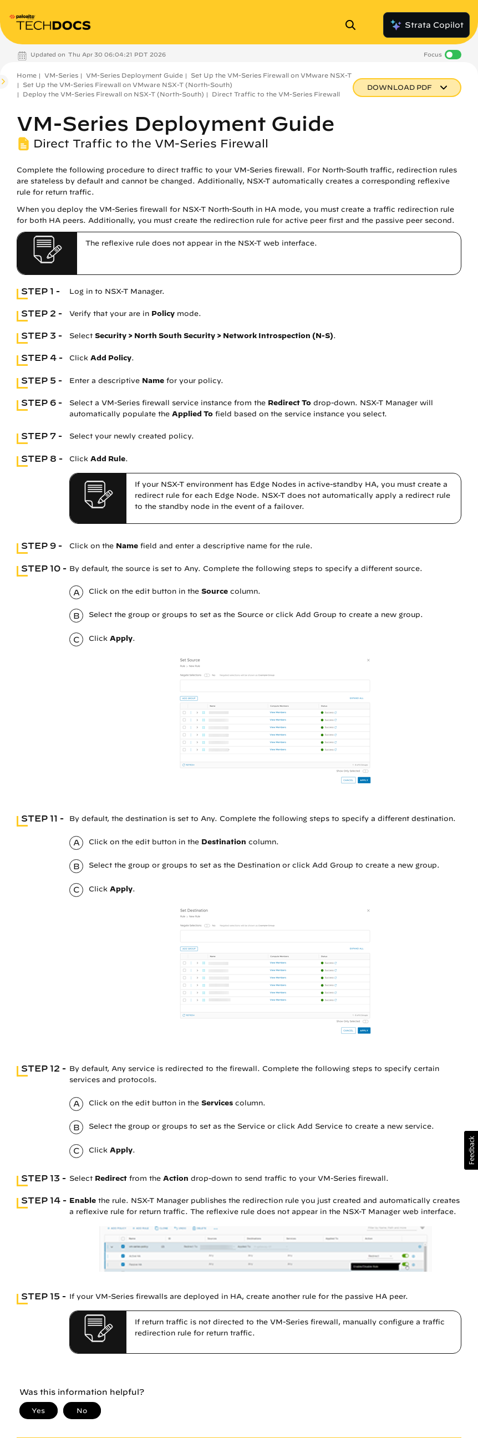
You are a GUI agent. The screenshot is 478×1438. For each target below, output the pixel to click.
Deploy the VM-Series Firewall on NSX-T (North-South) (113, 94)
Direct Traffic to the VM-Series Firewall (276, 94)
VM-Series (61, 75)
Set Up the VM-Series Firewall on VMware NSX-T (271, 75)
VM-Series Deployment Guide (134, 75)
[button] (471, 1150)
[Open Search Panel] (353, 25)
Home (27, 75)
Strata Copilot (426, 25)
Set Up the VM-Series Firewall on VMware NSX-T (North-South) (127, 84)
